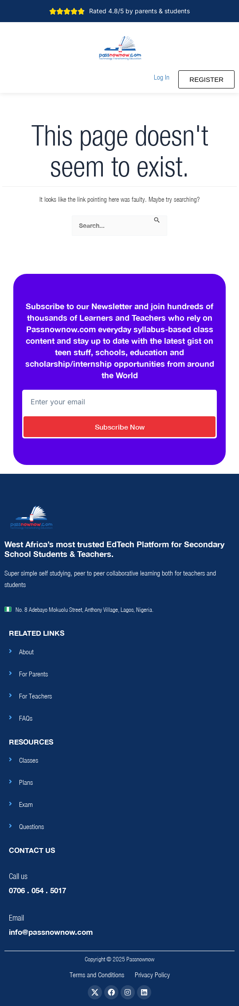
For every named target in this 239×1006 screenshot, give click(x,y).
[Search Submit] (157, 220)
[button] (161, 77)
